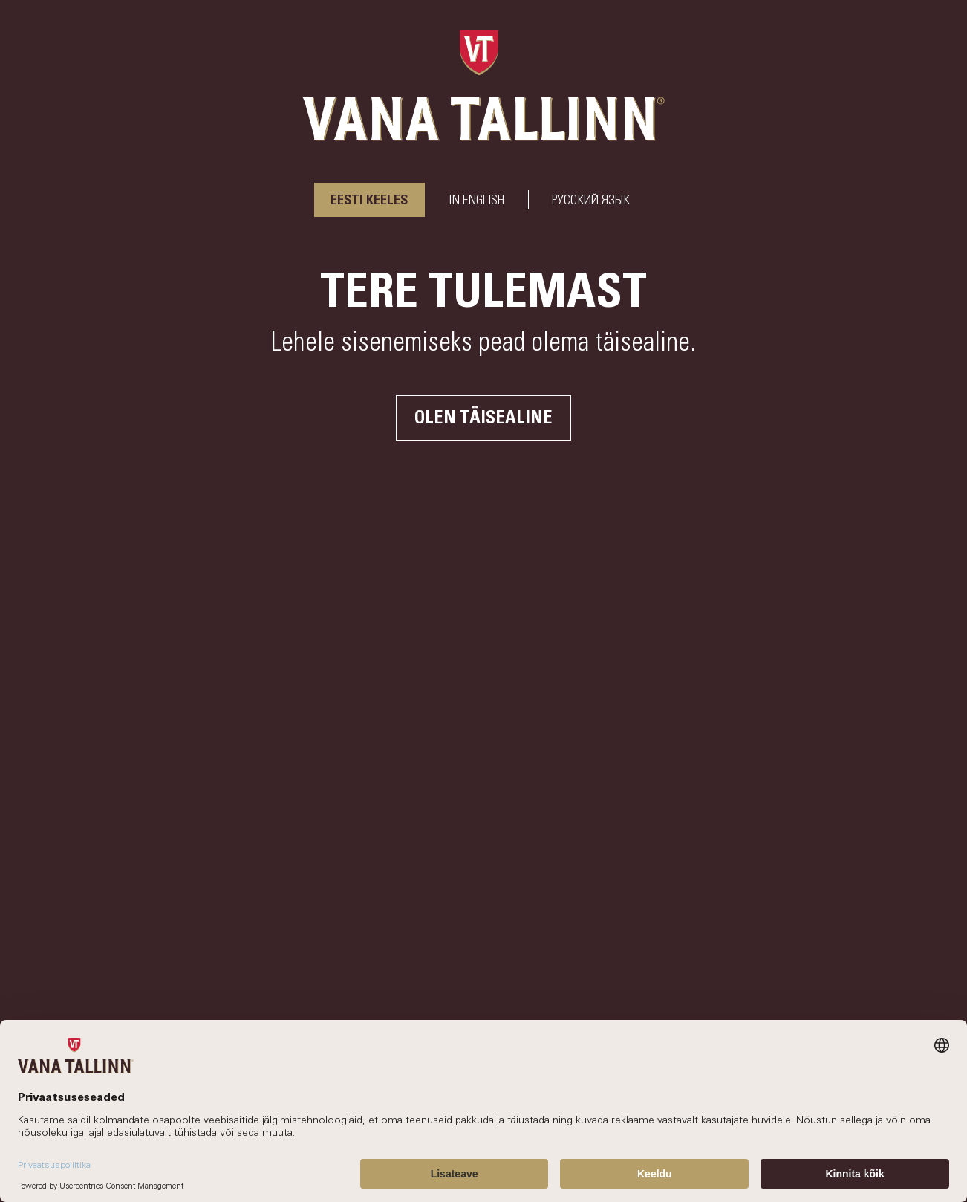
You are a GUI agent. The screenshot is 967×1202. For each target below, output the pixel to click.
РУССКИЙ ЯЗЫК (591, 200)
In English (476, 200)
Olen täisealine (483, 418)
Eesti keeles (369, 200)
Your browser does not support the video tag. (483, 601)
